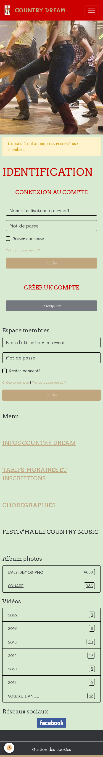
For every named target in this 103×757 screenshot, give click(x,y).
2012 (51, 682)
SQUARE (51, 585)
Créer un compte (15, 382)
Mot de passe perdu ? (23, 250)
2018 (51, 615)
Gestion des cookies (51, 749)
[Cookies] (9, 748)
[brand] (36, 10)
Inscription (51, 306)
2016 (51, 628)
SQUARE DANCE (51, 696)
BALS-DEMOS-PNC (51, 572)
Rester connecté (28, 238)
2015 (51, 642)
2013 (51, 669)
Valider (51, 263)
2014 (51, 655)
